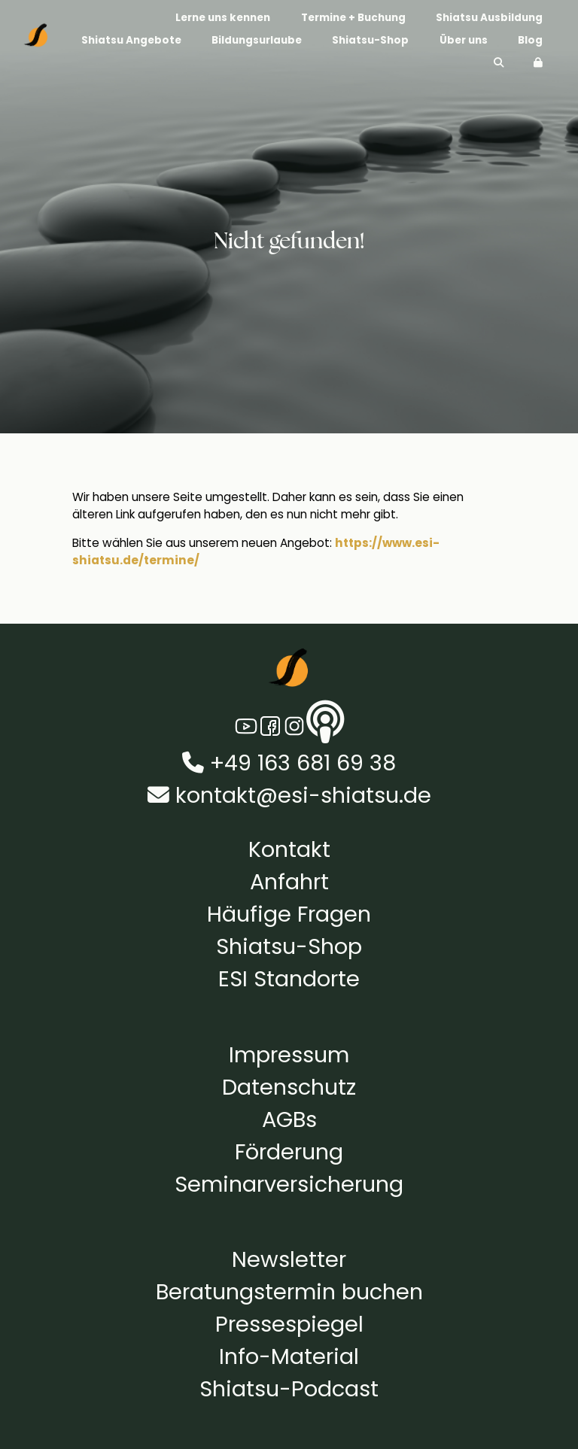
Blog (530, 39)
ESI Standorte (289, 979)
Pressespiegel (289, 1324)
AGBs (289, 1119)
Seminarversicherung (289, 1184)
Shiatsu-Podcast (289, 1389)
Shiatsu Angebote (131, 39)
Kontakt (289, 849)
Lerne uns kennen (222, 17)
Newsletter (289, 1259)
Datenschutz (289, 1087)
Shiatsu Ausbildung (489, 17)
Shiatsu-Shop (370, 39)
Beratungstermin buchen (289, 1292)
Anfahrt (289, 882)
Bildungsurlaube (256, 39)
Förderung (289, 1152)
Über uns (464, 39)
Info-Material (289, 1356)
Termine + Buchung (353, 17)
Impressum (289, 1055)
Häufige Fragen (289, 914)
